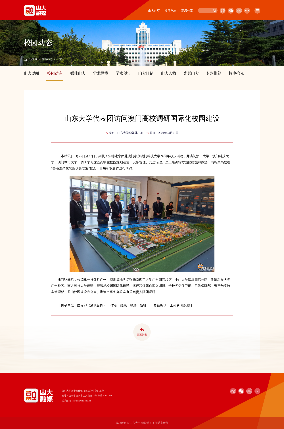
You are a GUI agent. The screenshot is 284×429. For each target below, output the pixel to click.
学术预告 (123, 73)
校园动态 (47, 59)
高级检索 (187, 10)
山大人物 (168, 73)
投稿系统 (170, 10)
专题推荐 (213, 73)
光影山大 (191, 73)
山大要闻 (31, 73)
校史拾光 (236, 73)
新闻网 (33, 59)
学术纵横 (100, 73)
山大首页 (154, 10)
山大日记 (145, 73)
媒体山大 (77, 73)
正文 (59, 59)
